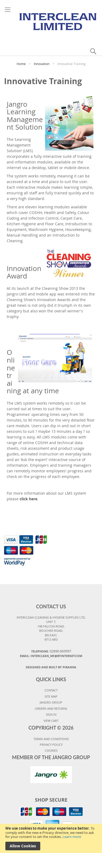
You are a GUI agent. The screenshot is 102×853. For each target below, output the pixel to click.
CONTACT (51, 690)
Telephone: (51, 651)
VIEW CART (51, 721)
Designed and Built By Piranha (51, 667)
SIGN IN (51, 714)
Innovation (42, 64)
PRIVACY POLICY (51, 745)
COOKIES (51, 750)
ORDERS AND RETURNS (51, 708)
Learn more (72, 836)
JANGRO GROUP (51, 702)
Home (22, 64)
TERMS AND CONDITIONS (51, 739)
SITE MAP (51, 696)
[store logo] (51, 21)
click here (28, 498)
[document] (51, 838)
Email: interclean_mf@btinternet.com (51, 656)
